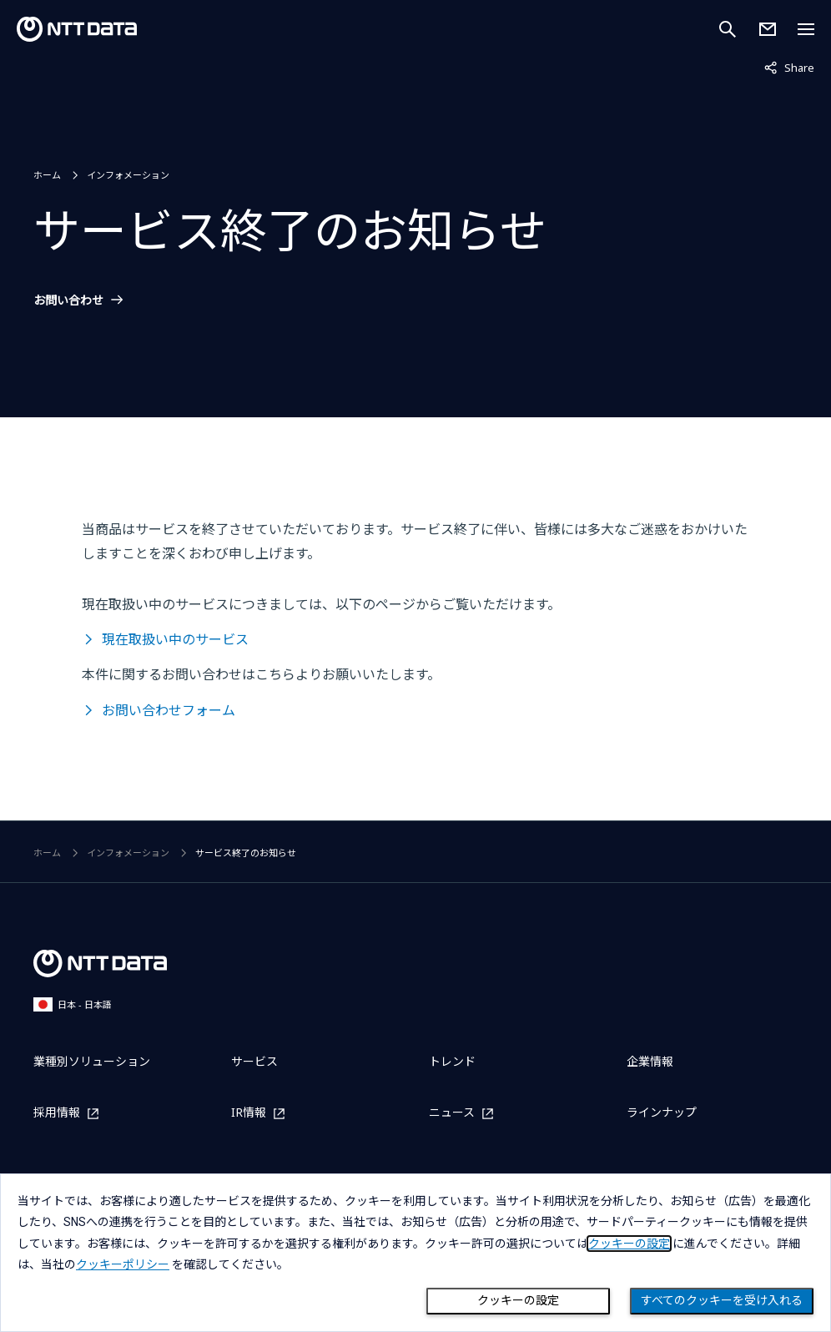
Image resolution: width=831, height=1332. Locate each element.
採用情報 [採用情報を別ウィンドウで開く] (56, 1113)
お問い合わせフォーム (168, 710)
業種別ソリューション (91, 1061)
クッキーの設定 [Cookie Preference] (518, 1300)
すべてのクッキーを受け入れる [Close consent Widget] (722, 1300)
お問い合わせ (68, 300)
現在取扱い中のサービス (175, 639)
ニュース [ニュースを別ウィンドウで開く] (452, 1113)
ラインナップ (662, 1112)
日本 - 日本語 (72, 1004)
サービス (254, 1061)
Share (789, 66)
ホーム (47, 175)
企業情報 (650, 1061)
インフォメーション (128, 175)
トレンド (452, 1061)
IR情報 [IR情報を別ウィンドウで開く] (248, 1113)
